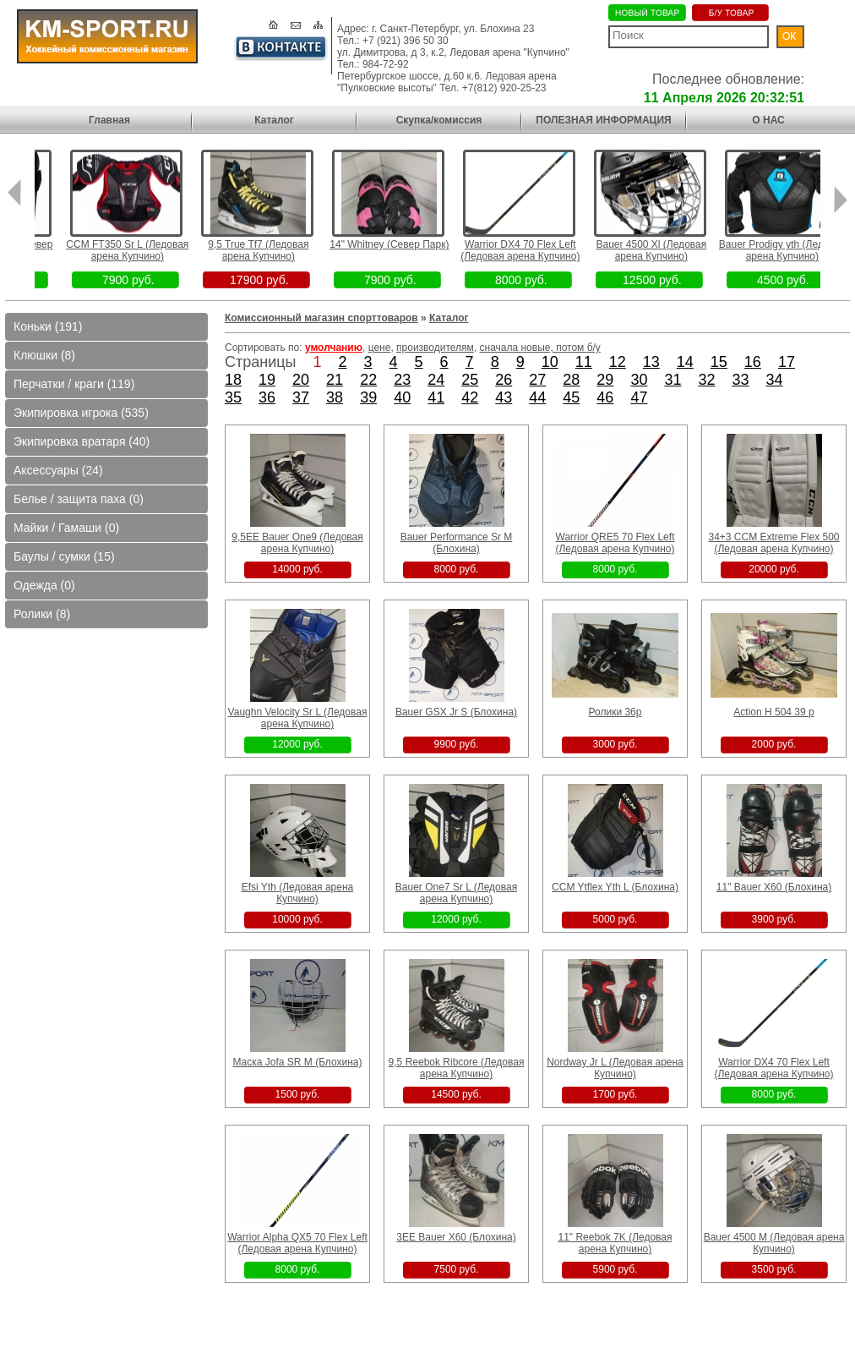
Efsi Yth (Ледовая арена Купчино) (298, 893)
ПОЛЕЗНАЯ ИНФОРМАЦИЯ (603, 120)
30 (638, 379)
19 (267, 379)
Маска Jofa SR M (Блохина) (297, 1062)
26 (503, 379)
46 (604, 397)
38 (334, 397)
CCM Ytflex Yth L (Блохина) (615, 887)
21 (334, 379)
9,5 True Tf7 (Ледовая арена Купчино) (303, 250)
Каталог (274, 120)
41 (436, 397)
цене (379, 347)
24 (436, 379)
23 (402, 379)
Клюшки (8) (44, 355)
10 (550, 361)
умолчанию (333, 347)
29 (604, 379)
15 (719, 361)
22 (368, 379)
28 (571, 379)
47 (638, 397)
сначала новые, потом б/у (540, 347)
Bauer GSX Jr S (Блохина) (456, 712)
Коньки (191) (48, 326)
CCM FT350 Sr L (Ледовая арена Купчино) (172, 250)
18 (233, 379)
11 (583, 361)
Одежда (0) (44, 585)
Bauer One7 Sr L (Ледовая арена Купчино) (456, 893)
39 (368, 397)
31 (672, 379)
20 (300, 379)
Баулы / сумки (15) (64, 556)
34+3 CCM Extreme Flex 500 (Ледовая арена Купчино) (773, 543)
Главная (109, 120)
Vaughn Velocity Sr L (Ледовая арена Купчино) (298, 718)
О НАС (768, 120)
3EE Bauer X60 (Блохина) (455, 1237)
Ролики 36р (615, 712)
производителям (435, 347)
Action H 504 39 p (773, 712)
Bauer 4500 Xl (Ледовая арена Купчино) (695, 250)
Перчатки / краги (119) (74, 384)
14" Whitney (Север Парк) (433, 244)
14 (685, 361)
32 (706, 379)
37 (300, 397)
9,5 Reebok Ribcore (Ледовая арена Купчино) (457, 1068)
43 (503, 397)
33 (740, 379)
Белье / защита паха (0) (79, 499)
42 (469, 397)
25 (469, 379)
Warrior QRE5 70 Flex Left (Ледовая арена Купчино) (614, 543)
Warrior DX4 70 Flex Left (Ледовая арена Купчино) (564, 250)
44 (537, 397)
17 (786, 361)
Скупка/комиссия (439, 120)
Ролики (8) (42, 614)
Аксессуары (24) (58, 470)
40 (402, 397)
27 (537, 379)
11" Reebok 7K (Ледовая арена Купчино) (615, 1243)
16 (752, 361)
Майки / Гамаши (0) (66, 527)
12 (617, 361)
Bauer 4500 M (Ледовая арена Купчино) (774, 1243)
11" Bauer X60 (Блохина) (773, 887)
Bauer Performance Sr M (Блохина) (456, 543)
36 (267, 397)
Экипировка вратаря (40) (82, 441)
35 (233, 397)
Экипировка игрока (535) (81, 412)
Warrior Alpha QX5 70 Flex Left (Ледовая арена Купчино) (297, 1243)
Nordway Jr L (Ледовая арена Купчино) (615, 1068)
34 (774, 379)
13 (651, 361)
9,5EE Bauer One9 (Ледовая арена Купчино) (296, 543)
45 (571, 397)
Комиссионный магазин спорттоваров (321, 318)
